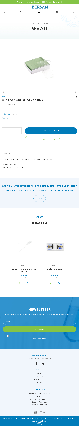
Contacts (39, 382)
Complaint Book (39, 405)
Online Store (42, 24)
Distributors (39, 379)
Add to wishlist (50, 139)
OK (39, 424)
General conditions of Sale (39, 394)
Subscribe (39, 329)
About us (40, 374)
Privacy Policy (39, 396)
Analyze (39, 28)
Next (75, 92)
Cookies (42, 421)
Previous (3, 92)
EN (74, 12)
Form (39, 198)
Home (33, 24)
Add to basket (51, 131)
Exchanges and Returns (39, 399)
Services (39, 376)
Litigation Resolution (39, 402)
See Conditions (39, 339)
